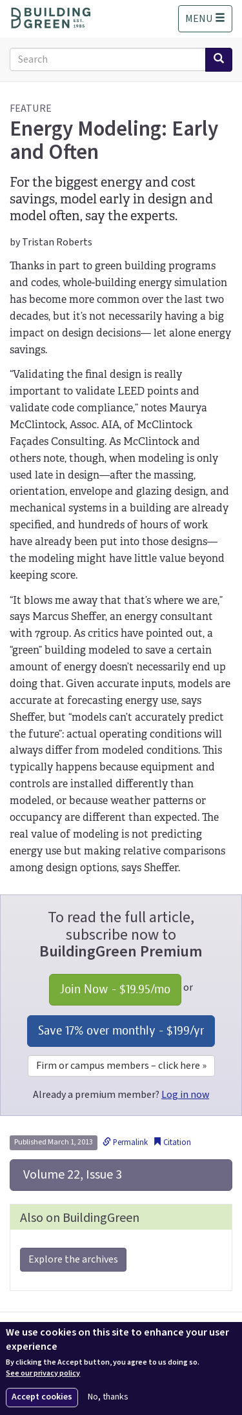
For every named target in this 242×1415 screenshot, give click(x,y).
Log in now (185, 1095)
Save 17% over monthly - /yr (121, 1030)
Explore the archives (73, 1259)
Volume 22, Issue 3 (71, 1175)
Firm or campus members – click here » (121, 1066)
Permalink (125, 1142)
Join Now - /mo (115, 989)
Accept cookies (42, 1396)
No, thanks (108, 1397)
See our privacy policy (43, 1374)
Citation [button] (172, 1142)
